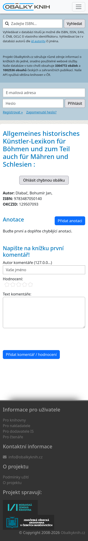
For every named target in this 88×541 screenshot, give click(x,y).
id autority (38, 41)
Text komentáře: (17, 294)
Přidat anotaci (70, 220)
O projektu (12, 482)
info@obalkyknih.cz (25, 457)
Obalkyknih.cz (73, 532)
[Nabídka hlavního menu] (78, 6)
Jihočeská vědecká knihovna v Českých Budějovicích (28, 522)
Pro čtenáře (13, 436)
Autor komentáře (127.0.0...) (27, 262)
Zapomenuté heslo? (41, 112)
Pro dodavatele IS (18, 431)
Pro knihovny (14, 420)
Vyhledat (74, 23)
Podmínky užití (16, 477)
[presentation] (38, 339)
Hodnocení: (13, 278)
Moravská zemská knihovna (20, 507)
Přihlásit (75, 103)
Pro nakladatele (16, 425)
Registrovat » (13, 112)
